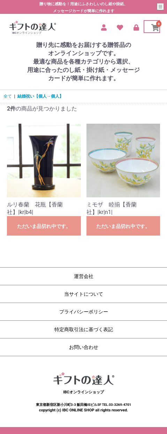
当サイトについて (83, 294)
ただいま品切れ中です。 (44, 226)
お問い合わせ (83, 347)
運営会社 (83, 276)
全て (7, 96)
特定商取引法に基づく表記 (83, 329)
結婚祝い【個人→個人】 (40, 96)
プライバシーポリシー (83, 311)
